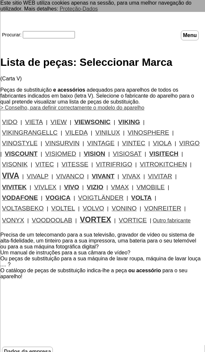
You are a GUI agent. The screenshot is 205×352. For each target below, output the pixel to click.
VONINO (124, 208)
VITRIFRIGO (114, 164)
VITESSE (74, 164)
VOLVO (93, 208)
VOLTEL (63, 208)
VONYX (13, 220)
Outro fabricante (172, 220)
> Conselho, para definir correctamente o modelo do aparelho (72, 107)
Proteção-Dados (79, 9)
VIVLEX (45, 187)
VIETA (34, 121)
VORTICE (133, 220)
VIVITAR (160, 176)
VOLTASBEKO (23, 208)
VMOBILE (150, 187)
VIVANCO (70, 176)
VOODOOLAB (52, 220)
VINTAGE (101, 143)
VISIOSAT (127, 153)
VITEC (44, 164)
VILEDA (76, 132)
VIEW (59, 121)
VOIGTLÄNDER (101, 197)
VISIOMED (60, 153)
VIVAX (131, 176)
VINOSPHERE (148, 132)
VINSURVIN (62, 143)
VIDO (9, 121)
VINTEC (133, 143)
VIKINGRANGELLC (29, 132)
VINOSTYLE (20, 143)
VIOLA (162, 143)
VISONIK (15, 164)
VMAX (120, 187)
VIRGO (189, 143)
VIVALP (38, 176)
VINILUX (107, 132)
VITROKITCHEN (163, 164)
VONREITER (162, 208)
